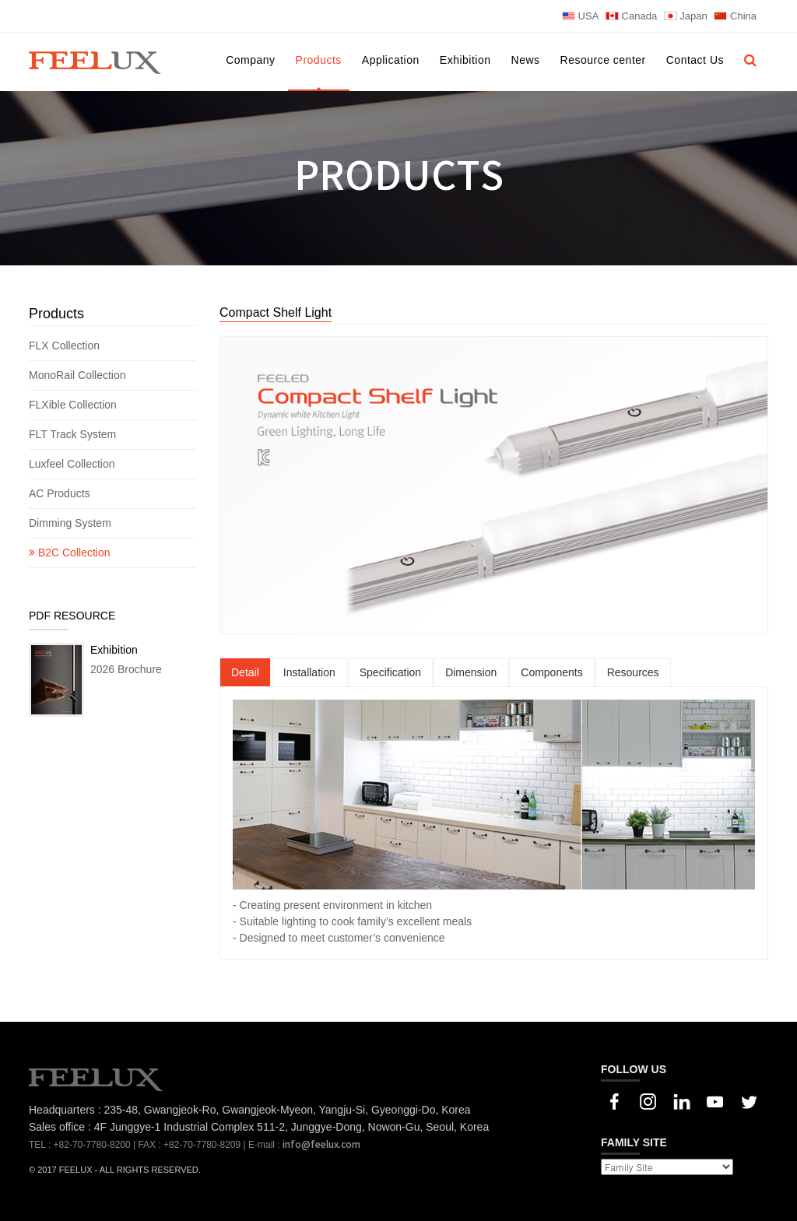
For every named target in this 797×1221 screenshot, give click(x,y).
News (525, 60)
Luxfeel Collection (72, 464)
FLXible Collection (74, 404)
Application (391, 60)
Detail (245, 672)
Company (250, 60)
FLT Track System (74, 434)
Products (319, 60)
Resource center (603, 60)
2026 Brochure (126, 669)
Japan (685, 16)
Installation (309, 672)
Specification (390, 672)
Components (551, 672)
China (735, 16)
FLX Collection (66, 345)
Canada (631, 16)
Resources (633, 672)
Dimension (471, 672)
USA (580, 16)
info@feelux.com (321, 1144)
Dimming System (70, 523)
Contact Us (695, 60)
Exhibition (465, 60)
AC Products (61, 493)
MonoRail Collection (78, 375)
